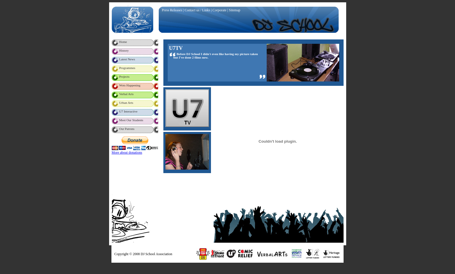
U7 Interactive (128, 111)
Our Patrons (127, 128)
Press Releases (172, 10)
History (124, 50)
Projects (124, 76)
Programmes (127, 68)
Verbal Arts (126, 94)
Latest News (127, 59)
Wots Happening (129, 85)
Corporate (219, 10)
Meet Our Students (131, 120)
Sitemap (234, 10)
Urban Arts (126, 102)
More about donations (127, 152)
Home (123, 41)
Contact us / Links (197, 10)
